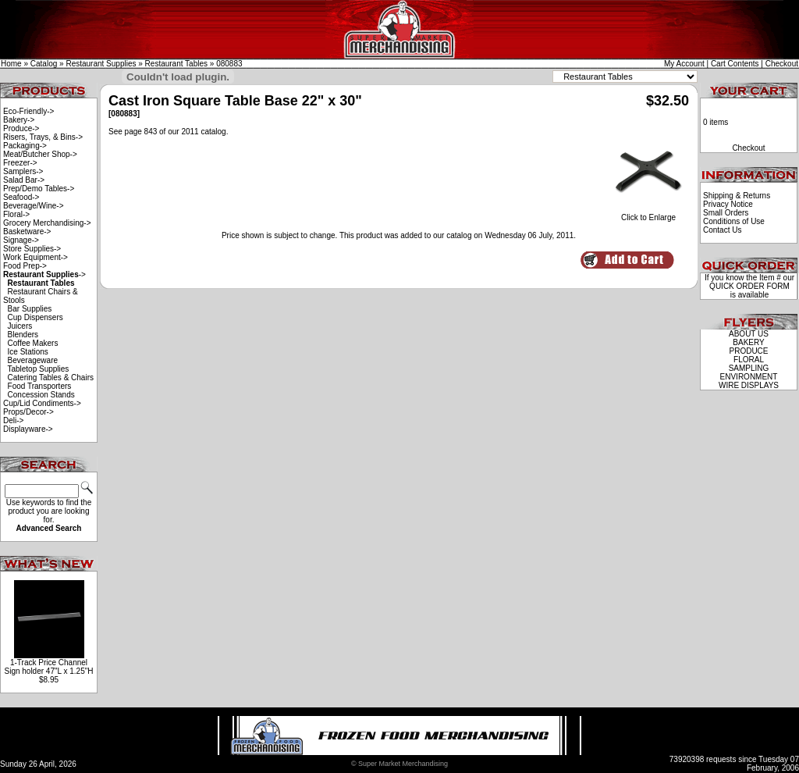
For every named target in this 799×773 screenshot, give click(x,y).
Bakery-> (18, 120)
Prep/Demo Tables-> (38, 188)
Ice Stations (28, 351)
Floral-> (16, 214)
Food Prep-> (25, 266)
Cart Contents (735, 63)
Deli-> (13, 420)
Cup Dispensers (35, 317)
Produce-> (21, 128)
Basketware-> (27, 231)
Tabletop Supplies (38, 369)
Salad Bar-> (23, 180)
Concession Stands (41, 394)
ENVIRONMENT (749, 376)
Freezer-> (20, 163)
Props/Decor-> (28, 412)
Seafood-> (21, 197)
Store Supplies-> (32, 248)
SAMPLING (749, 368)
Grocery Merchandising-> (47, 223)
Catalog (43, 63)
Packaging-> (25, 145)
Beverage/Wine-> (33, 205)
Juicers (20, 326)
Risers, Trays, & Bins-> (43, 137)
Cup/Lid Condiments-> (42, 403)
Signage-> (21, 240)
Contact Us (722, 230)
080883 (229, 63)
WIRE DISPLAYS (749, 385)
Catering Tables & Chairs (51, 377)
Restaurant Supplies (101, 63)
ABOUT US (749, 334)
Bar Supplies (30, 309)
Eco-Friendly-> (28, 111)
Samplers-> (23, 171)
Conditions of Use (734, 221)
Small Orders (725, 212)
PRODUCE (748, 351)
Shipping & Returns (736, 195)
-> (44, 274)
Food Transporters (40, 386)
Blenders (23, 334)
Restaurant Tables (176, 63)
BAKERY (748, 342)
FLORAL (748, 359)
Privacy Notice (728, 204)
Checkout (781, 63)
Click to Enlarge (648, 214)
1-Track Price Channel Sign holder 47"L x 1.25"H (48, 666)
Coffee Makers (33, 343)
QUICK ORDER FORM (749, 286)
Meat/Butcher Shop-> (40, 154)
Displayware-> (28, 429)
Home (11, 63)
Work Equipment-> (35, 257)
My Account (684, 63)
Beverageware (33, 360)
